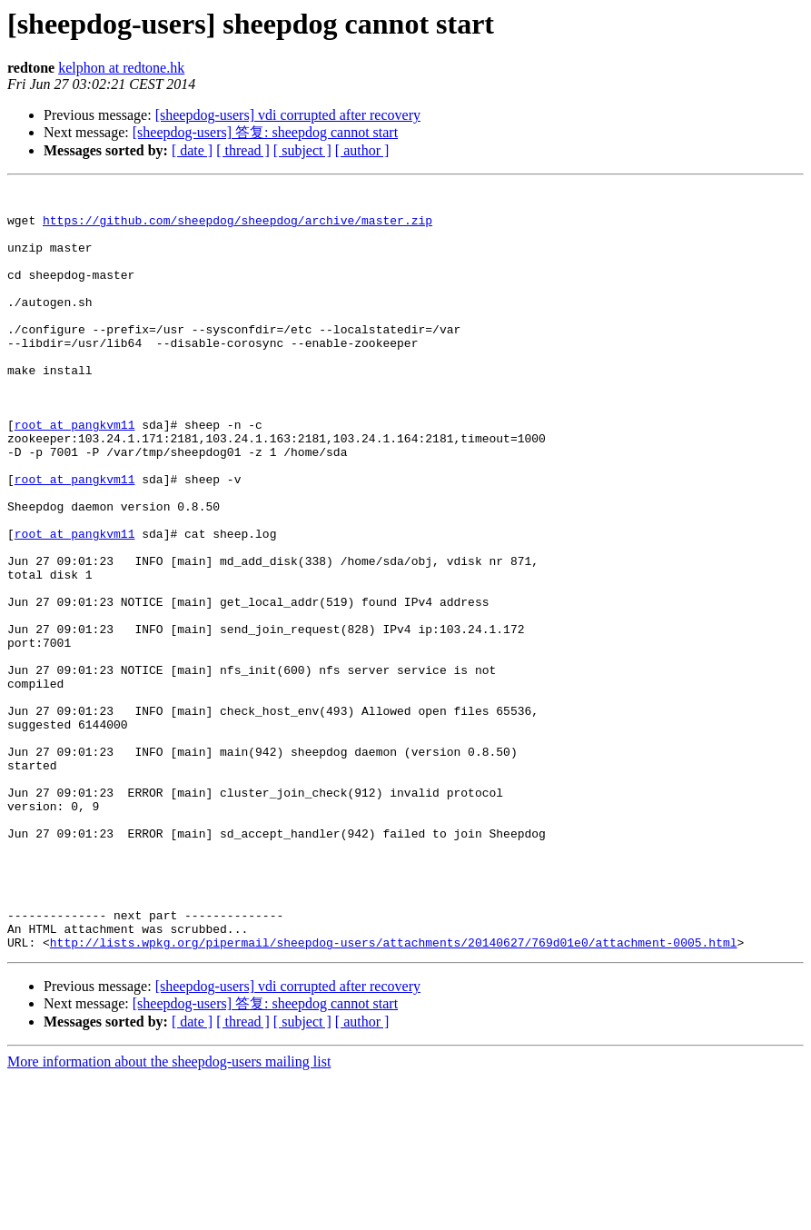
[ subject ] (302, 150)
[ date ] (192, 150)
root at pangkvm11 (75, 473)
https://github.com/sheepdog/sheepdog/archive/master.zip (237, 228)
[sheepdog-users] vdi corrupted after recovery (287, 115)
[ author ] (362, 150)
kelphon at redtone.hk (121, 67)
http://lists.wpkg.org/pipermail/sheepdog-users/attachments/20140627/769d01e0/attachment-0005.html (393, 1094)
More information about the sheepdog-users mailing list (169, 1214)
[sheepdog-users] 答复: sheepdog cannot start (265, 132)
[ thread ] (243, 150)
